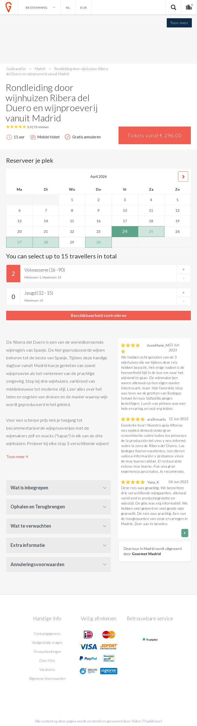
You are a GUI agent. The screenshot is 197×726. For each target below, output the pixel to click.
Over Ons (47, 660)
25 (151, 231)
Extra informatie (28, 545)
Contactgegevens (47, 633)
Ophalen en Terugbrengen (38, 506)
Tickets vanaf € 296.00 (154, 135)
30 (98, 242)
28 (46, 242)
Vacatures (47, 669)
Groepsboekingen (47, 651)
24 (124, 231)
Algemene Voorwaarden (47, 678)
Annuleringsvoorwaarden (37, 564)
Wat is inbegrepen (29, 487)
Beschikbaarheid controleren (98, 315)
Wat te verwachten (31, 526)
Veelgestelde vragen (47, 642)
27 (19, 242)
